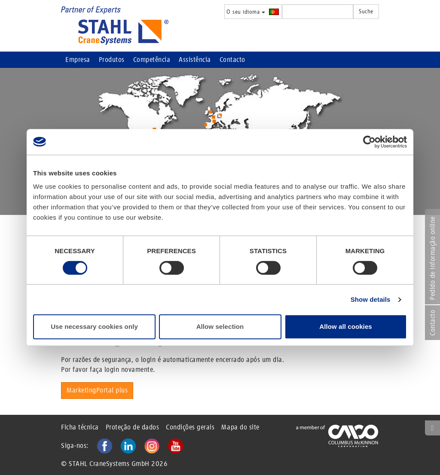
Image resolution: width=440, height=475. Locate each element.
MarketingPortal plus (97, 390)
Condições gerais (190, 427)
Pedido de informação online (432, 258)
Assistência (195, 59)
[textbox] (317, 11)
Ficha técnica (80, 427)
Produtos (112, 59)
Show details (371, 299)
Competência (152, 59)
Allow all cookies (345, 326)
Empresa (77, 59)
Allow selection (220, 326)
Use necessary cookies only (94, 326)
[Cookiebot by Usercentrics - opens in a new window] (369, 141)
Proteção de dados (132, 427)
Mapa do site (240, 427)
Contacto (232, 59)
